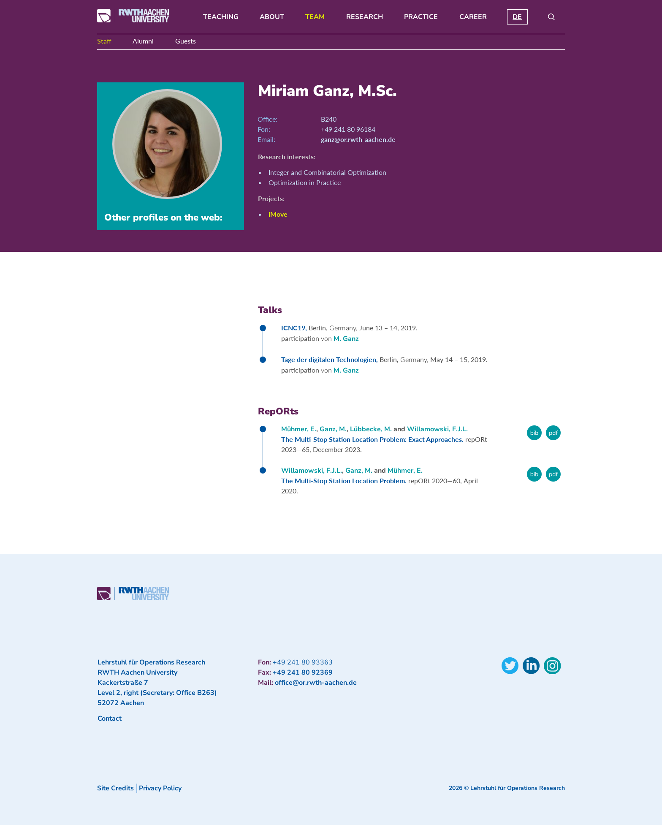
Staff (104, 41)
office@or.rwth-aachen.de (316, 682)
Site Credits (115, 788)
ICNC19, (295, 328)
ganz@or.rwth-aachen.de (358, 139)
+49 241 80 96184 (348, 129)
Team (315, 17)
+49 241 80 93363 (303, 662)
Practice (421, 17)
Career (473, 17)
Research (364, 17)
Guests (185, 41)
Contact (110, 718)
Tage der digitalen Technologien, (330, 359)
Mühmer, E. (298, 429)
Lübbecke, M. (371, 429)
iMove (278, 214)
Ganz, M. (333, 429)
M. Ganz (346, 338)
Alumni (143, 41)
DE (517, 17)
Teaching (221, 17)
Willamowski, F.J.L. (437, 429)
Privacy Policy (160, 788)
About (272, 17)
